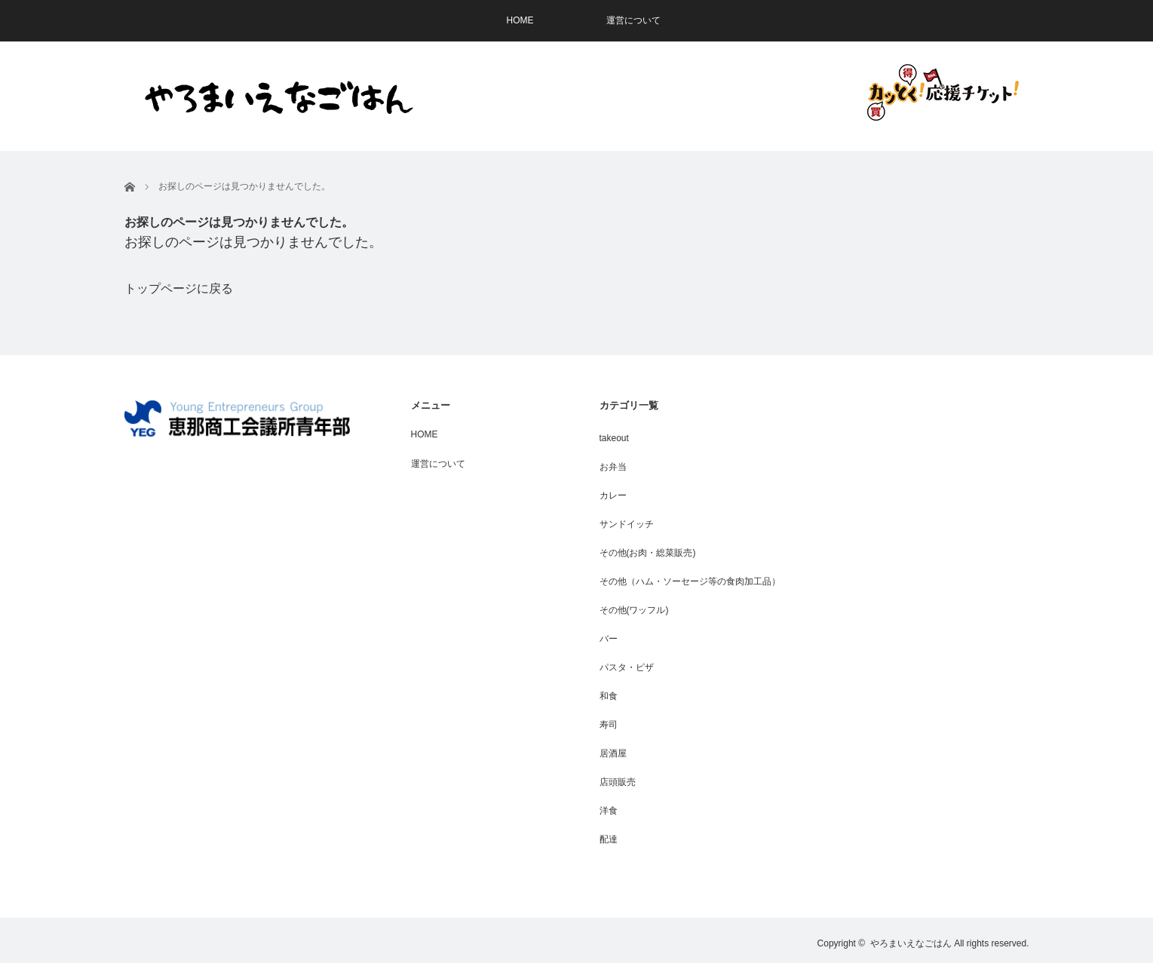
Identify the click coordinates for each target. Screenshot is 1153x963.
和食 (608, 696)
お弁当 (613, 467)
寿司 (608, 724)
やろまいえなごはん (911, 943)
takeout (614, 438)
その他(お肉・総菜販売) (647, 552)
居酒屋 (613, 753)
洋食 (608, 810)
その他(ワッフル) (634, 610)
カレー (613, 495)
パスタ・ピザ (626, 667)
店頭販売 (617, 782)
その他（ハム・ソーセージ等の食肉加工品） (689, 581)
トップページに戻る (178, 288)
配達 (608, 839)
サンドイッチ (626, 524)
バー (608, 638)
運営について (633, 20)
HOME (520, 20)
